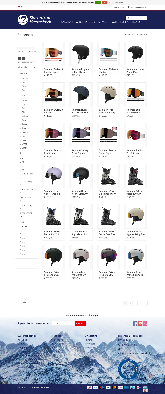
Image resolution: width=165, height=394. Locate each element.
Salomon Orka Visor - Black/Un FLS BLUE (80, 192)
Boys (24, 90)
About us (22, 339)
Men (24, 82)
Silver (24, 104)
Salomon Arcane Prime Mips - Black (135, 70)
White (24, 143)
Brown (25, 100)
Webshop (81, 21)
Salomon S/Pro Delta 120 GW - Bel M (134, 192)
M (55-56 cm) (26, 181)
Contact (22, 343)
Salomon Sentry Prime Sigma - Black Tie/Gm (107, 151)
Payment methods (27, 351)
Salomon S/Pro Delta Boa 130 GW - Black (52, 233)
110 (23, 246)
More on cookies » (116, 2)
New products (58, 343)
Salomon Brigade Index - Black (80, 70)
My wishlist (90, 347)
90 (23, 234)
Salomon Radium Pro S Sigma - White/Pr (135, 151)
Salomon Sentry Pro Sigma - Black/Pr (52, 151)
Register (89, 339)
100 (23, 238)
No (105, 2)
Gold (24, 108)
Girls (24, 86)
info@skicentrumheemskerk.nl (134, 353)
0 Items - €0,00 (117, 7)
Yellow (25, 116)
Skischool (67, 21)
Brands (136, 21)
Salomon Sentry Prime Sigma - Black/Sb (80, 151)
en (22, 7)
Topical (124, 21)
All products (57, 339)
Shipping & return (27, 347)
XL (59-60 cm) (26, 205)
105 (23, 242)
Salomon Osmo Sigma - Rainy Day (135, 233)
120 (23, 250)
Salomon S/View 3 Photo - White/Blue (108, 70)
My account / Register (138, 7)
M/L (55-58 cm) (26, 189)
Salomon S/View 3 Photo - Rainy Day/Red (53, 70)
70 (23, 230)
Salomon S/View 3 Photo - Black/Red (53, 111)
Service (102, 21)
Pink (24, 140)
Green (24, 124)
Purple (25, 132)
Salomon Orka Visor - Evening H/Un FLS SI (52, 192)
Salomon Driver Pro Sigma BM (107, 273)
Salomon (143, 35)
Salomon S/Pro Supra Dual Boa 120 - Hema (107, 233)
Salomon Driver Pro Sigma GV (80, 273)
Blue (24, 112)
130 (23, 254)
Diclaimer (22, 371)
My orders (90, 343)
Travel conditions (27, 363)
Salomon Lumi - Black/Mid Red (134, 111)
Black (24, 147)
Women (25, 78)
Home (127, 35)
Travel (113, 21)
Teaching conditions (28, 359)
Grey (24, 120)
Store (92, 21)
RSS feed (55, 351)
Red (23, 136)
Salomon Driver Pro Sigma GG (52, 273)
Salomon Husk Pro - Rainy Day (107, 111)
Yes (98, 2)
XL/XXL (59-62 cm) (26, 215)
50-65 (24, 226)
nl (19, 7)
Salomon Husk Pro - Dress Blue (80, 111)
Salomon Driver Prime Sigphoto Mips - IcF (134, 273)
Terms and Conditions (29, 355)
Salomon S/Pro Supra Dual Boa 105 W (80, 233)
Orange (25, 128)
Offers (54, 347)
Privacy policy (24, 367)
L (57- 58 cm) (26, 197)
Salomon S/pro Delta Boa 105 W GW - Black (107, 192)
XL (23, 169)
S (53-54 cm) (27, 173)
